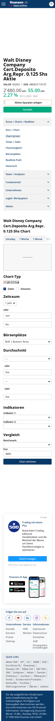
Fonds (9, 679)
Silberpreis (40, 676)
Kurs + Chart (13, 130)
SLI (28, 662)
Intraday (10, 239)
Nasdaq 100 (12, 669)
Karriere (10, 633)
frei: (5, 449)
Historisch (11, 166)
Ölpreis (33, 686)
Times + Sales (13, 141)
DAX (44, 662)
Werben (27, 633)
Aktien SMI (11, 662)
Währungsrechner (16, 686)
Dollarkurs (11, 676)
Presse (9, 637)
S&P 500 (40, 669)
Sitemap (10, 641)
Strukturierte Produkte (28, 679)
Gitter (11, 289)
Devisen (41, 672)
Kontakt (10, 629)
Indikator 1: (9, 413)
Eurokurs (26, 676)
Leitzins (44, 686)
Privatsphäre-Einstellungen (40, 646)
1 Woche (24, 239)
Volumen (26, 289)
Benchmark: (10, 440)
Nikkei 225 (27, 669)
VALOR (7, 84)
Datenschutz (40, 633)
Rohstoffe (11, 683)
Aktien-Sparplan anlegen (28, 102)
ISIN (25, 84)
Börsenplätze (13, 154)
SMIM (36, 662)
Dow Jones (29, 665)
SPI (22, 662)
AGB (35, 641)
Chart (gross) (13, 136)
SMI (8, 672)
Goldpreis (18, 672)
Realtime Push (14, 160)
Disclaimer (39, 637)
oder (6, 309)
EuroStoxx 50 (13, 665)
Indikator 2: (9, 421)
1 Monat (37, 239)
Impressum (39, 629)
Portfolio (24, 683)
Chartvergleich (14, 147)
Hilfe (25, 629)
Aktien (30, 672)
